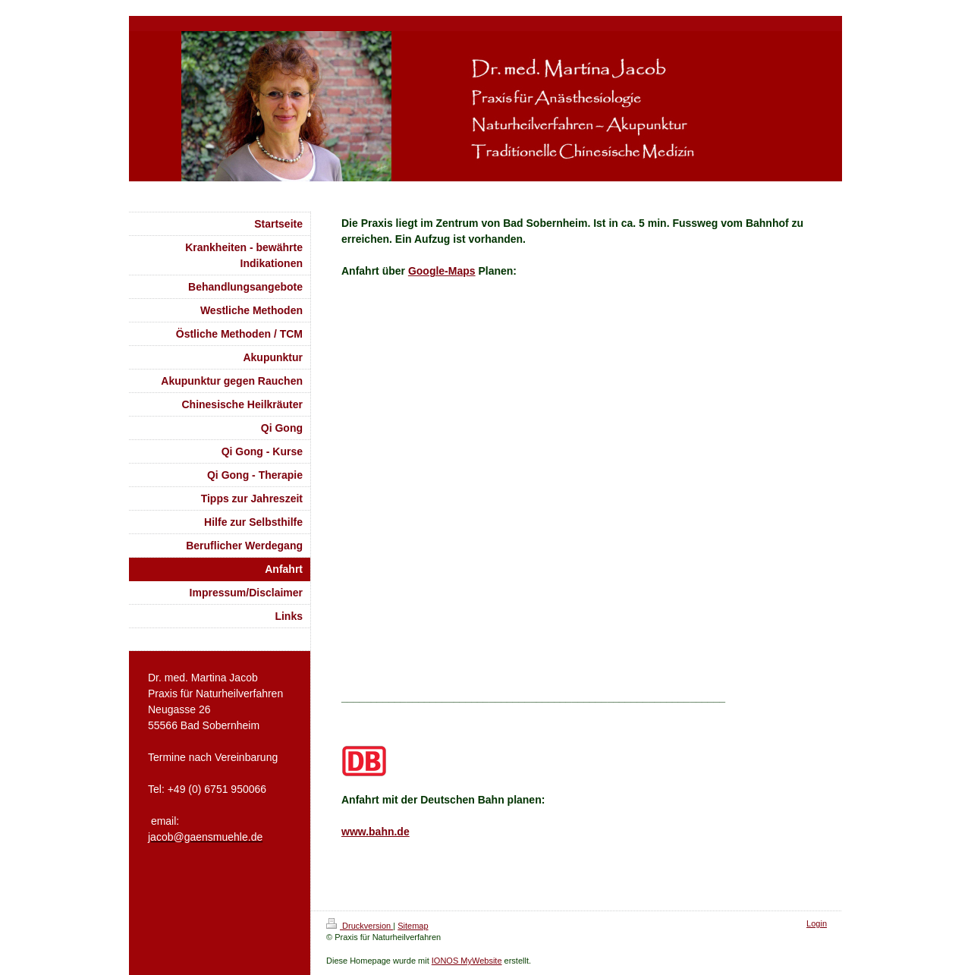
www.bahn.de (375, 832)
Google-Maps (442, 271)
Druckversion (359, 925)
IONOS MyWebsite (467, 960)
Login (816, 923)
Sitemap (413, 925)
